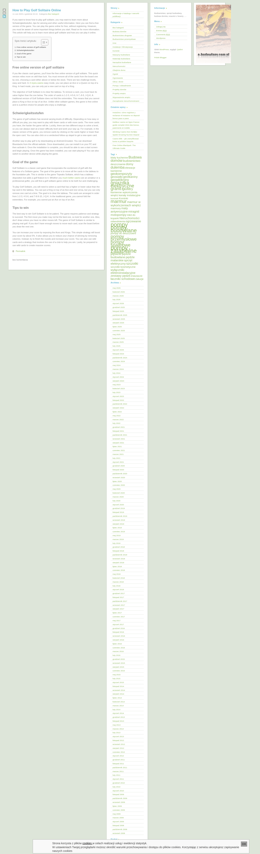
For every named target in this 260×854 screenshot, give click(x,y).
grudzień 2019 (119, 508)
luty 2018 (116, 586)
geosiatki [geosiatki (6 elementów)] (117, 176)
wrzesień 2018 (119, 559)
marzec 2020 (118, 497)
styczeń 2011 (118, 779)
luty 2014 (116, 709)
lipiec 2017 (117, 613)
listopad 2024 (118, 354)
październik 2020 (120, 473)
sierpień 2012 (118, 748)
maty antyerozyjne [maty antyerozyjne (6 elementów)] (119, 209)
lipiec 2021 (117, 446)
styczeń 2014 (118, 713)
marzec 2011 (118, 771)
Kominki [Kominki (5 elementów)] (123, 198)
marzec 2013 (118, 729)
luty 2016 (116, 655)
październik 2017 (120, 601)
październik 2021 (120, 435)
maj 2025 (117, 334)
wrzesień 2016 (119, 636)
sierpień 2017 (118, 609)
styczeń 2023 (118, 396)
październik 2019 (120, 516)
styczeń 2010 (118, 791)
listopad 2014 (118, 686)
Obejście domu (119, 70)
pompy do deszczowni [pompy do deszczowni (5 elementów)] (123, 233)
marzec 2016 (118, 651)
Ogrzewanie (118, 78)
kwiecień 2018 (119, 578)
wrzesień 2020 (119, 477)
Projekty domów (119, 89)
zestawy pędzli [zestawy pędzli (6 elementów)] (120, 275)
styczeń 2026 (118, 303)
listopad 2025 (118, 311)
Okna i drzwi (118, 82)
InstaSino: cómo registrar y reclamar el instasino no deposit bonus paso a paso (126, 115)
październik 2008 (120, 829)
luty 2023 (116, 392)
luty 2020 (116, 501)
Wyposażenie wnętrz (121, 97)
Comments (163, 34)
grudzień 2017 (119, 593)
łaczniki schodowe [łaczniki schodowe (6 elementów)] (123, 278)
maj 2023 (117, 384)
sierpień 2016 (118, 640)
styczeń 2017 (118, 624)
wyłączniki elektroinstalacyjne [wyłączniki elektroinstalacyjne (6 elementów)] (123, 271)
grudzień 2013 (119, 717)
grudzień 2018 (119, 547)
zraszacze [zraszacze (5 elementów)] (136, 275)
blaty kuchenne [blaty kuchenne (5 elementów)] (119, 157)
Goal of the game (24, 53)
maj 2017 (117, 620)
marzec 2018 (118, 582)
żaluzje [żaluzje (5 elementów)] (140, 279)
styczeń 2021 (118, 462)
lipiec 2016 (117, 644)
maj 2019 (117, 535)
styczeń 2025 (118, 350)
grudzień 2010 (119, 783)
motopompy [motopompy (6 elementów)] (118, 214)
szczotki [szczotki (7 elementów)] (132, 263)
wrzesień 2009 (119, 802)
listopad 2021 (118, 431)
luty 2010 (116, 787)
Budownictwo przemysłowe (124, 39)
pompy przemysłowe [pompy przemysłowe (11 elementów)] (124, 238)
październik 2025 (120, 315)
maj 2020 (117, 489)
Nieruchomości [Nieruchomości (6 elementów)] (129, 218)
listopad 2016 (118, 632)
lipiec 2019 (117, 528)
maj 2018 (117, 574)
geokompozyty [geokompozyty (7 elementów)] (121, 174)
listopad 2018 (118, 551)
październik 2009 (120, 798)
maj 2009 (117, 814)
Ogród (115, 74)
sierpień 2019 (118, 524)
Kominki (116, 51)
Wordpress (161, 38)
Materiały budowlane (121, 59)
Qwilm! (180, 49)
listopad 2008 (118, 825)
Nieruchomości (119, 66)
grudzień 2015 (119, 659)
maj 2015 (117, 674)
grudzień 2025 (119, 307)
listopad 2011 (118, 763)
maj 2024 (117, 365)
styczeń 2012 (118, 756)
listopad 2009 (118, 794)
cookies (87, 843)
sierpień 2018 (118, 562)
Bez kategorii (53, 14)
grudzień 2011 (119, 760)
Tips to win (21, 57)
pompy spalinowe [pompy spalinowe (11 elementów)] (120, 243)
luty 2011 (116, 775)
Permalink (20, 251)
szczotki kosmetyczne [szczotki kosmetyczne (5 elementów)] (123, 266)
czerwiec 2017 (119, 617)
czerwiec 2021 (119, 450)
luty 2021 (116, 458)
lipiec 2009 (117, 806)
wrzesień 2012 (119, 744)
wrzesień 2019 (119, 520)
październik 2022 (120, 404)
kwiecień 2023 (119, 388)
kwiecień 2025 (119, 338)
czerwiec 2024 (119, 361)
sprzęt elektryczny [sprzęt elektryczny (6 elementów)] (121, 262)
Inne (114, 43)
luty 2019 (116, 543)
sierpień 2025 (118, 323)
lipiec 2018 (117, 566)
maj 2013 (117, 725)
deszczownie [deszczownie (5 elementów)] (118, 164)
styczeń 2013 (118, 736)
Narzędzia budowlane (122, 62)
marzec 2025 (118, 342)
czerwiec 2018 (119, 570)
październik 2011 (120, 767)
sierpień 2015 (118, 667)
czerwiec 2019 (119, 531)
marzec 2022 (118, 419)
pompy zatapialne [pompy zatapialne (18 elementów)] (124, 249)
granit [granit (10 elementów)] (116, 188)
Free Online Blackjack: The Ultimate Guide (124, 146)
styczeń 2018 (118, 589)
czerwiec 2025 (119, 330)
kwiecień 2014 (119, 702)
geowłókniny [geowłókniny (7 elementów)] (120, 180)
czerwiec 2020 (119, 485)
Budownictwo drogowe (122, 35)
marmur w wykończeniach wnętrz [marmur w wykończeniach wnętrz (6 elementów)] (126, 203)
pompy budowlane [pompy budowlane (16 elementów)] (124, 228)
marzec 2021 (118, 454)
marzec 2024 (118, 369)
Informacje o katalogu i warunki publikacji (126, 14)
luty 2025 (116, 346)
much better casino (72, 178)
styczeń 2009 (118, 821)
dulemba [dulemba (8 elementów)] (118, 167)
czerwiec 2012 (119, 752)
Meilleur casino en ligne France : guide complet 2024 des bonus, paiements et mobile (126, 125)
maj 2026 (117, 288)
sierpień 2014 (118, 694)
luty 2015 (116, 678)
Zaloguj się (161, 27)
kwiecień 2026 (119, 292)
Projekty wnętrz (119, 93)
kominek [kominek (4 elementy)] (114, 198)
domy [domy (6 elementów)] (129, 164)
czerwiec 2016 (119, 648)
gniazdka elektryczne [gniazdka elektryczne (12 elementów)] (122, 184)
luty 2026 (116, 299)
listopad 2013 (118, 721)
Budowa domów (119, 31)
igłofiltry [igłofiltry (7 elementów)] (127, 189)
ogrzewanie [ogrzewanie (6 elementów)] (133, 221)
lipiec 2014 (117, 698)
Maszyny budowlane (121, 55)
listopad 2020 (118, 470)
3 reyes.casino (36, 83)
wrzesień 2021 (119, 439)
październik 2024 (120, 358)
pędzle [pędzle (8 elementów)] (116, 254)
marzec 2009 (118, 818)
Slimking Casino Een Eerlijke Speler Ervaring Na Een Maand (126, 133)
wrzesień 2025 (119, 319)
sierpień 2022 (118, 408)
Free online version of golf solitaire (31, 47)
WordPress (164, 49)
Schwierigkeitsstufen (25, 50)
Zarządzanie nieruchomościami (126, 101)
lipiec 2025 (117, 327)
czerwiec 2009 (119, 810)
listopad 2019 (118, 512)
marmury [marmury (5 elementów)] (116, 208)
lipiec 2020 (117, 481)
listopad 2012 (118, 740)
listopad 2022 (118, 400)
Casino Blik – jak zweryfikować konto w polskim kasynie (126, 140)
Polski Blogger (160, 57)
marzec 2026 (118, 296)
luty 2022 (116, 423)
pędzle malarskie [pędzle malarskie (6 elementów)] (123, 258)
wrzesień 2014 (119, 690)
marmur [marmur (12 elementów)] (119, 201)
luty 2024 (116, 373)
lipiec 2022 (117, 412)
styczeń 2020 (118, 505)
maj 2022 (117, 416)
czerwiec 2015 (119, 671)
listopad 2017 (118, 597)
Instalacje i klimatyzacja (123, 47)
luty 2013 (116, 732)
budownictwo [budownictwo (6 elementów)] (131, 160)
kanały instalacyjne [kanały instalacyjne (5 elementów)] (129, 195)
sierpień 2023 (118, 381)
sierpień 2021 (118, 443)
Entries (161, 30)
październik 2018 (120, 555)
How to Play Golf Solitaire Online (36, 10)
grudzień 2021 (119, 427)
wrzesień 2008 (119, 833)
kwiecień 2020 (119, 493)
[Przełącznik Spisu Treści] (42, 42)
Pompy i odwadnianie (122, 86)
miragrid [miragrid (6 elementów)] (133, 211)
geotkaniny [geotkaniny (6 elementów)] (130, 176)
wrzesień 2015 (119, 663)
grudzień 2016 (119, 628)
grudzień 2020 (119, 466)
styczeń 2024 (118, 377)
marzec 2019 (118, 539)
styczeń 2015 (118, 682)
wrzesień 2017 (119, 605)
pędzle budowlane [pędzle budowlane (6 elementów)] (121, 255)
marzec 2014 (118, 706)
